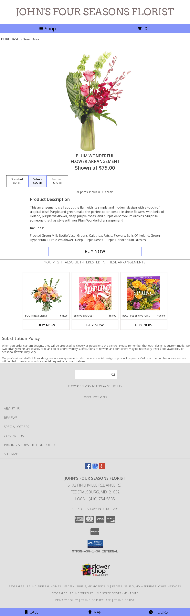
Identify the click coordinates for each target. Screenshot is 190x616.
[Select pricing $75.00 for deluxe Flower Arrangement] (37, 181)
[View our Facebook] (88, 468)
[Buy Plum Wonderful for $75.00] (95, 251)
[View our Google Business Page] (95, 468)
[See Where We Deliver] (95, 397)
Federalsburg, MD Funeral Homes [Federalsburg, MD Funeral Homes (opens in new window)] (35, 586)
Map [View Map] (95, 612)
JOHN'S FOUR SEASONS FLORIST (95, 12)
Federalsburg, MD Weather (73, 593)
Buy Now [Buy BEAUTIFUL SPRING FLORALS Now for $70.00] (144, 325)
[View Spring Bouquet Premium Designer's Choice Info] (95, 293)
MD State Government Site (117, 593)
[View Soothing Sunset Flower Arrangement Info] (46, 293)
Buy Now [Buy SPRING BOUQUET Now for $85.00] (95, 325)
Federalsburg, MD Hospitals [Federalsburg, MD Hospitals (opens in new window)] (86, 586)
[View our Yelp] (102, 468)
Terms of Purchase (96, 600)
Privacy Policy (66, 600)
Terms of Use (124, 600)
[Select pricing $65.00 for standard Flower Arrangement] (17, 181)
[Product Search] (96, 374)
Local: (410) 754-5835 (95, 498)
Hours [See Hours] (158, 612)
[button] (95, 544)
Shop (47, 28)
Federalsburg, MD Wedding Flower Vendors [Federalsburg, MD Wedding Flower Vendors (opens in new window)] (146, 586)
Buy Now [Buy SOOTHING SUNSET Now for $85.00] (46, 325)
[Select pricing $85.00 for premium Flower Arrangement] (57, 181)
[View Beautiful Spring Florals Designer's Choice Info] (143, 293)
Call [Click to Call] (31, 612)
